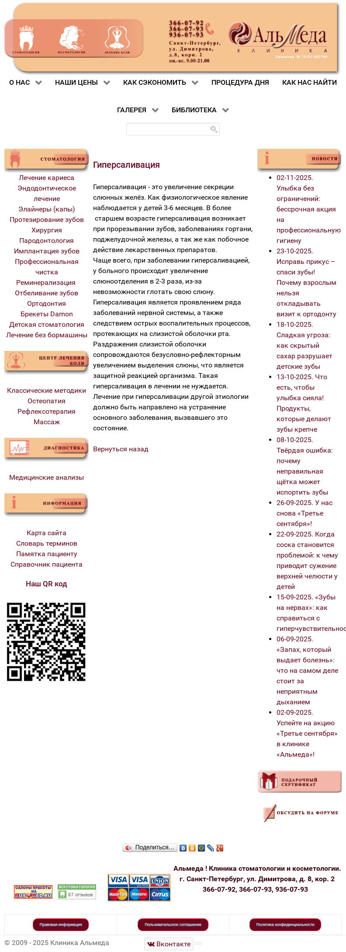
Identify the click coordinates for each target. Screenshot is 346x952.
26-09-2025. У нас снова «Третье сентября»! (304, 513)
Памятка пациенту (46, 554)
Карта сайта (46, 533)
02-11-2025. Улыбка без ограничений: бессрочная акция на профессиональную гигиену (309, 209)
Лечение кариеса (46, 177)
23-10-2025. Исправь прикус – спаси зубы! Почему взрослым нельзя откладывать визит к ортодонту (306, 282)
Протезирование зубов (47, 219)
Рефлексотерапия (46, 411)
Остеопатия (47, 401)
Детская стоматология (46, 324)
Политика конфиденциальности (285, 924)
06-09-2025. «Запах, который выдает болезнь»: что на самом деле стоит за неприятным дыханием (307, 670)
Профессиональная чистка (47, 266)
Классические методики (46, 390)
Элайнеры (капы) (46, 209)
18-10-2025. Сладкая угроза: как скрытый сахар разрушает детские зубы (304, 345)
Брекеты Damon (47, 314)
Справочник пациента (46, 564)
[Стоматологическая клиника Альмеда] (169, 944)
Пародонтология (46, 240)
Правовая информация (61, 924)
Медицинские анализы (46, 477)
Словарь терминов (46, 543)
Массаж (47, 422)
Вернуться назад (121, 449)
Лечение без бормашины (46, 335)
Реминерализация (46, 282)
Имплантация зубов (47, 251)
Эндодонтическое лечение (46, 193)
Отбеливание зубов (46, 293)
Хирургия (46, 230)
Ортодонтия (46, 303)
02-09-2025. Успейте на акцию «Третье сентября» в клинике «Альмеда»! (307, 733)
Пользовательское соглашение (173, 924)
